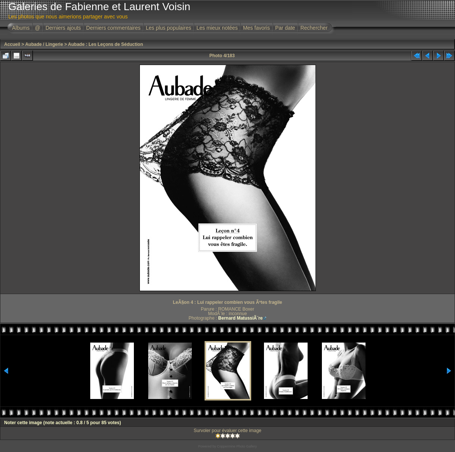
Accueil (12, 44)
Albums (21, 28)
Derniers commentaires (113, 28)
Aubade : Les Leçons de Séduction (105, 44)
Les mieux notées (217, 28)
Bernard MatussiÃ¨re (240, 318)
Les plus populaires (168, 28)
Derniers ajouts (63, 28)
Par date (285, 28)
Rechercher (314, 28)
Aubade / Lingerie (44, 44)
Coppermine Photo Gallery (237, 446)
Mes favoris (256, 28)
